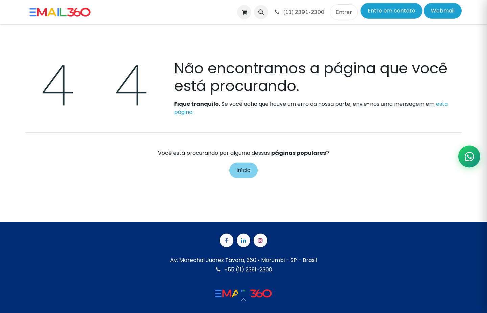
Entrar (343, 12)
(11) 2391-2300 (299, 12)
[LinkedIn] (243, 240)
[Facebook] (226, 240)
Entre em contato (391, 11)
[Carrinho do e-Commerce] (244, 12)
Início (243, 170)
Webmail (443, 11)
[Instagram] (260, 240)
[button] (261, 12)
